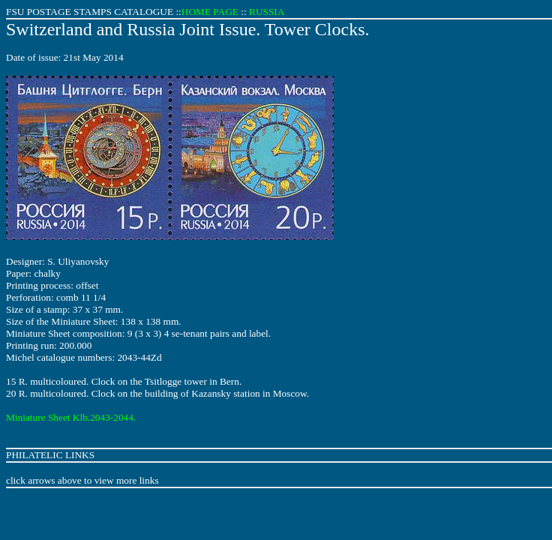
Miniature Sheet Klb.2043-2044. (71, 417)
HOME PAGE (210, 11)
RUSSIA (266, 11)
